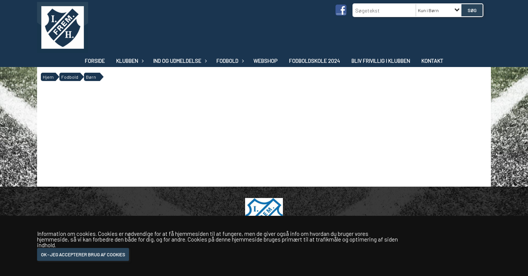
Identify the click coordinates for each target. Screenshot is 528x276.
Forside (95, 61)
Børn (91, 77)
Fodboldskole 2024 (314, 61)
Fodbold (229, 61)
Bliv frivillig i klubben (380, 61)
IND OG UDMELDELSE (179, 61)
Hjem (48, 77)
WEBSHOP (265, 61)
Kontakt (432, 61)
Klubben (129, 61)
